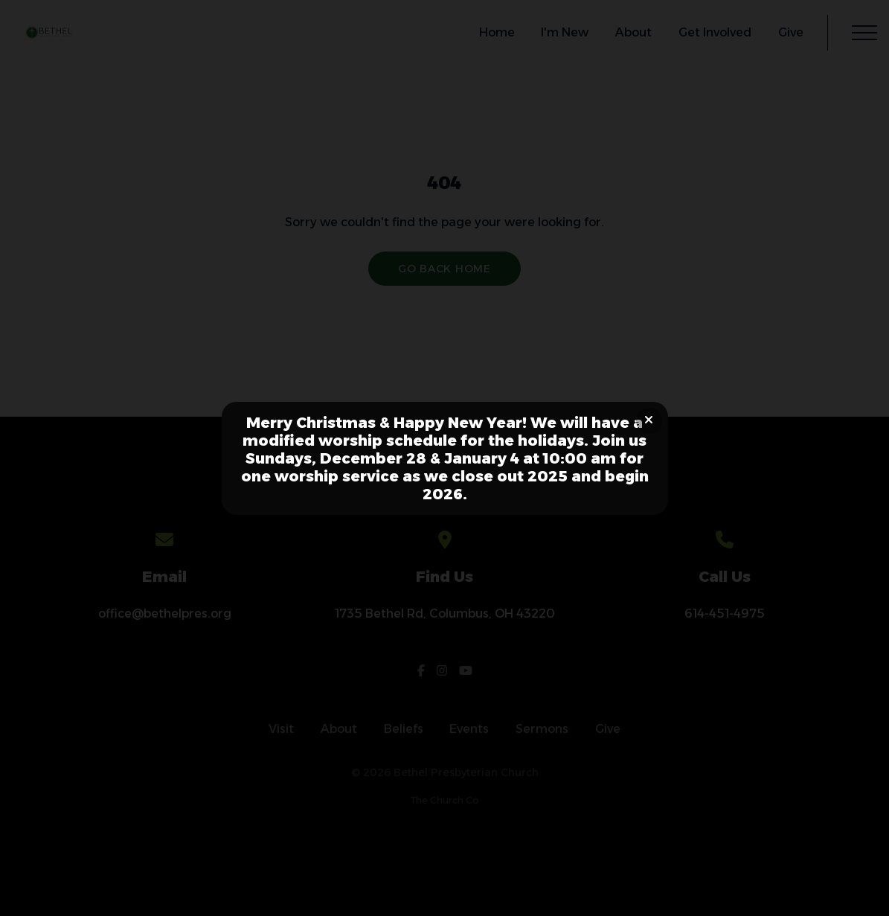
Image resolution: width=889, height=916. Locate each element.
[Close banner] (649, 421)
